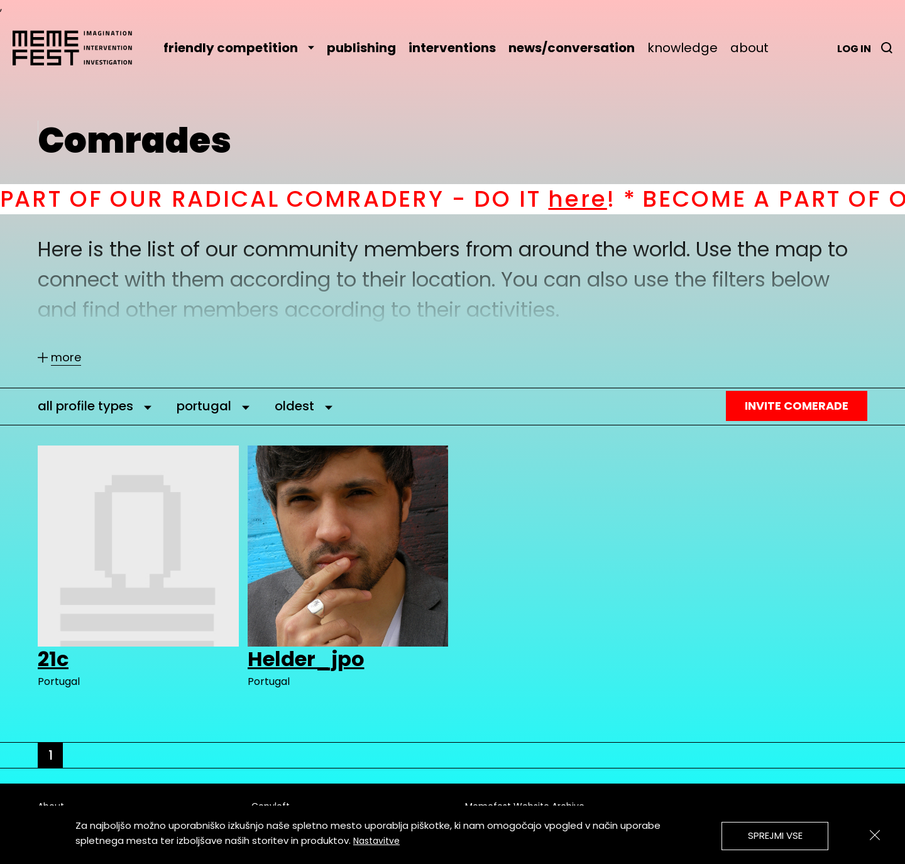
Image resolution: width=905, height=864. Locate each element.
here (600, 199)
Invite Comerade (796, 405)
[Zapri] (874, 835)
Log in (854, 48)
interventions (452, 47)
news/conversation (571, 47)
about (749, 47)
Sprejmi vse (775, 835)
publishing (361, 47)
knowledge (682, 47)
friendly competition (238, 47)
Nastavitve (376, 840)
